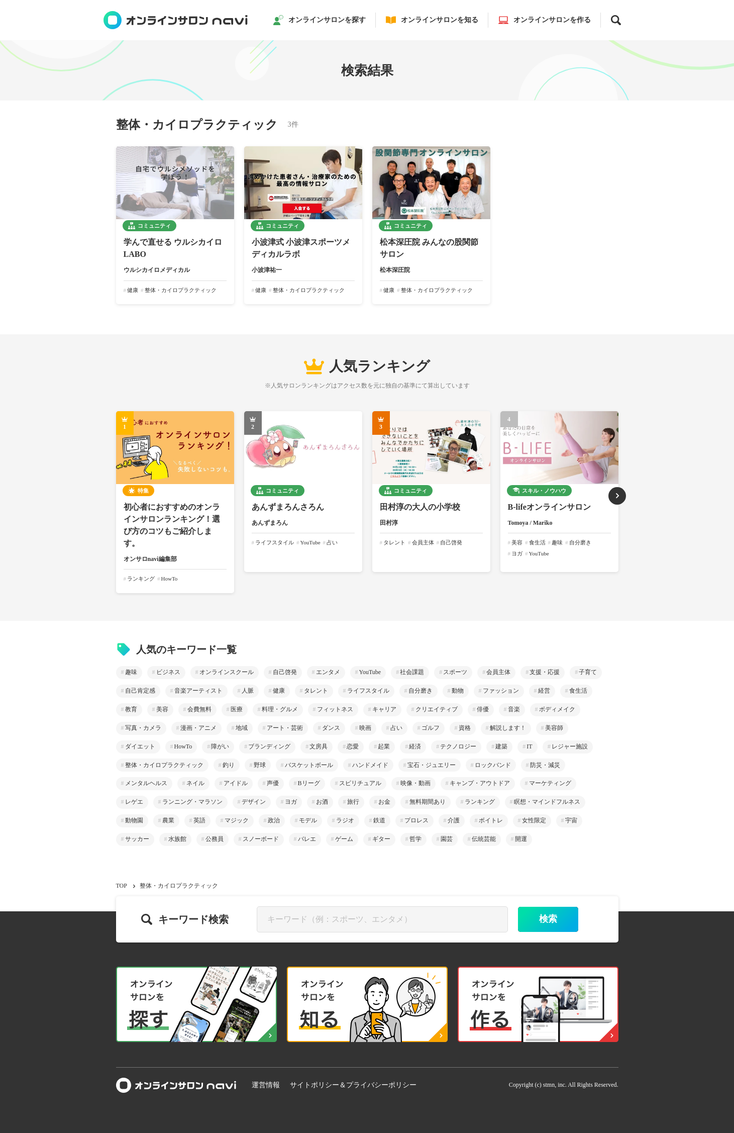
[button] (617, 496)
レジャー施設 (570, 746)
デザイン (254, 801)
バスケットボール (309, 765)
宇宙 (571, 820)
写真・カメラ (143, 727)
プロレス (416, 820)
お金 (384, 801)
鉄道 (379, 820)
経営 (544, 690)
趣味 (131, 672)
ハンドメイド (370, 765)
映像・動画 (415, 783)
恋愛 (353, 746)
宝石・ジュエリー (431, 765)
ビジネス (168, 672)
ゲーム (344, 838)
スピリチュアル (360, 783)
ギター (381, 838)
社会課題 (412, 672)
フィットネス (335, 709)
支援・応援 (545, 672)
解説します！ (508, 727)
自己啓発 (285, 672)
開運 (521, 838)
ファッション (501, 690)
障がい (220, 746)
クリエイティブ (436, 709)
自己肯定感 (140, 690)
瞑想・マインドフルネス (547, 801)
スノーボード (261, 838)
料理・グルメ (280, 709)
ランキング (480, 801)
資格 (465, 727)
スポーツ (455, 672)
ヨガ (291, 801)
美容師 (554, 727)
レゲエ (134, 801)
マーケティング (550, 783)
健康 (279, 690)
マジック (237, 820)
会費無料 (199, 709)
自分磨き (420, 690)
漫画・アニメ (198, 727)
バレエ (307, 838)
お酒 (322, 801)
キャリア (384, 709)
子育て (588, 672)
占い (396, 727)
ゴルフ (431, 727)
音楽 (514, 709)
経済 (415, 746)
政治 (274, 820)
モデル (308, 820)
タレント (316, 690)
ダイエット (140, 746)
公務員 (214, 838)
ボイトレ (491, 820)
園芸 (447, 838)
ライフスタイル (368, 690)
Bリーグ (309, 783)
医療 (237, 709)
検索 (548, 919)
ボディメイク (557, 709)
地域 (242, 727)
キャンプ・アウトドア (480, 783)
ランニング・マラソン (192, 801)
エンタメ (328, 672)
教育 (131, 709)
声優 (273, 783)
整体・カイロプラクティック (164, 765)
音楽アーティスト (198, 690)
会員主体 (498, 672)
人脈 (248, 690)
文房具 (318, 746)
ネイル (195, 783)
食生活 (578, 690)
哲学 (415, 838)
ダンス (331, 727)
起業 (384, 746)
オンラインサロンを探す (319, 20)
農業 (168, 820)
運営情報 (266, 1085)
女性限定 (534, 820)
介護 (454, 820)
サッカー (137, 838)
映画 (365, 727)
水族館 (177, 838)
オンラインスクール (226, 672)
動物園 (134, 820)
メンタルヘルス (146, 783)
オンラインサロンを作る (544, 20)
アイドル (236, 783)
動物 (458, 690)
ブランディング (269, 746)
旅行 (353, 801)
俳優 (483, 709)
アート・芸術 (285, 727)
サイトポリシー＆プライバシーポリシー (353, 1085)
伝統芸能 (484, 838)
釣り (229, 765)
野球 (260, 765)
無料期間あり (427, 801)
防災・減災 (545, 765)
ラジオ (345, 820)
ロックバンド (493, 765)
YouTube (370, 672)
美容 (162, 709)
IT (529, 746)
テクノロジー (458, 746)
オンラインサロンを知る (432, 20)
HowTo (183, 746)
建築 (501, 746)
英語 (199, 820)
